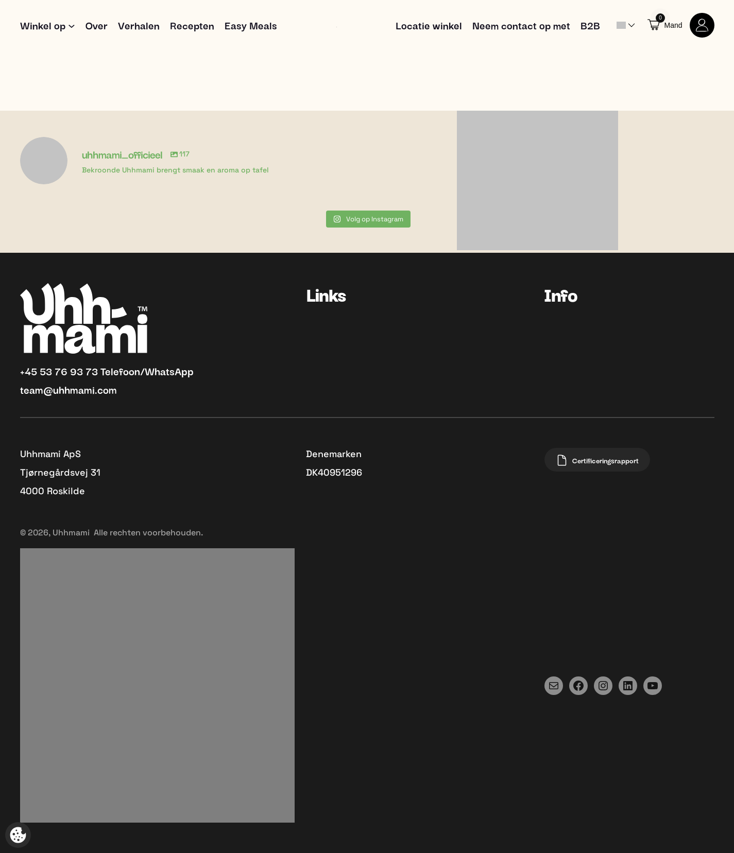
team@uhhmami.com (68, 389)
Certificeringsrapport (597, 460)
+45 (30, 370)
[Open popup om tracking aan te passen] (18, 835)
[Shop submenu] (71, 25)
